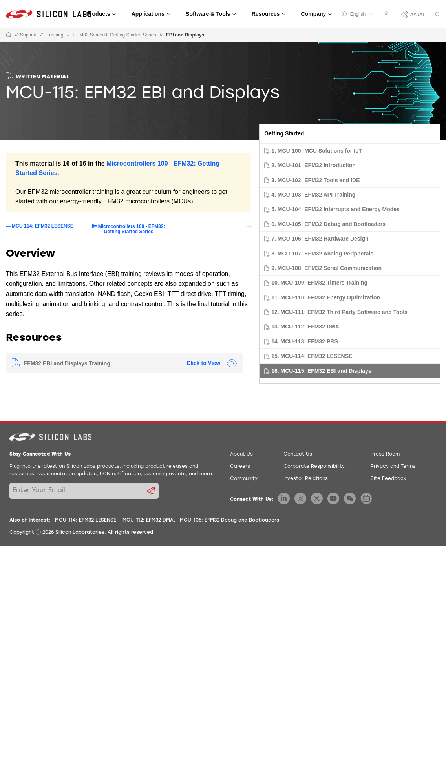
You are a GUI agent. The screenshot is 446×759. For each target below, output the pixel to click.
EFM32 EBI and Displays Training (67, 363)
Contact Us (297, 454)
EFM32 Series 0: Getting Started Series (114, 35)
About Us (241, 454)
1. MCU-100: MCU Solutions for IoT (316, 151)
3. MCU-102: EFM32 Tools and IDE (315, 180)
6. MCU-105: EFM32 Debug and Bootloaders (328, 224)
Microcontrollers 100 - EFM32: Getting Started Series (131, 229)
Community (244, 478)
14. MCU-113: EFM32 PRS (304, 341)
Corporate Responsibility (314, 466)
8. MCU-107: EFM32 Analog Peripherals (322, 253)
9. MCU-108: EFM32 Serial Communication (326, 268)
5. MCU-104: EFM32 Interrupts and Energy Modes (335, 209)
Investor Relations (305, 478)
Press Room (385, 454)
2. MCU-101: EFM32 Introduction (313, 165)
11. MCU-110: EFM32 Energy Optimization (325, 297)
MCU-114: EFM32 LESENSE (42, 226)
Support (28, 35)
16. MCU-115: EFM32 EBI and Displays (321, 371)
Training (54, 35)
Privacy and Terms (393, 466)
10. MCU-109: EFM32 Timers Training (319, 282)
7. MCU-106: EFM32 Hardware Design (319, 238)
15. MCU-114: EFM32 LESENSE (311, 356)
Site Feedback (388, 478)
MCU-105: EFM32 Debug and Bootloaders (229, 520)
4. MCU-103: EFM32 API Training (313, 195)
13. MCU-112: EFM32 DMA (305, 326)
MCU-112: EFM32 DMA (148, 520)
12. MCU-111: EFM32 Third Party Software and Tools (339, 312)
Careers (240, 466)
